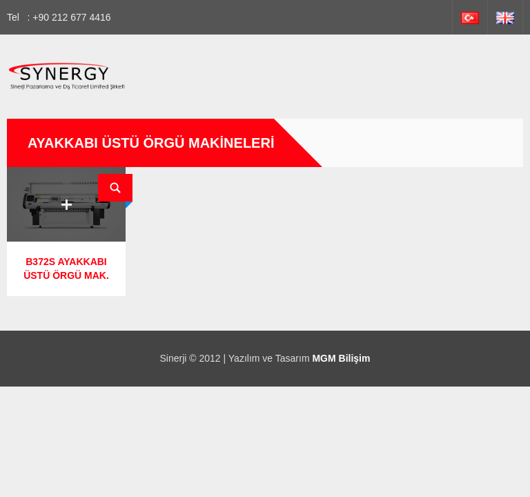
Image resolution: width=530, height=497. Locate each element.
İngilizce (505, 17)
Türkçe (470, 17)
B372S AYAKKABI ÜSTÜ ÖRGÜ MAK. (66, 268)
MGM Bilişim (341, 358)
